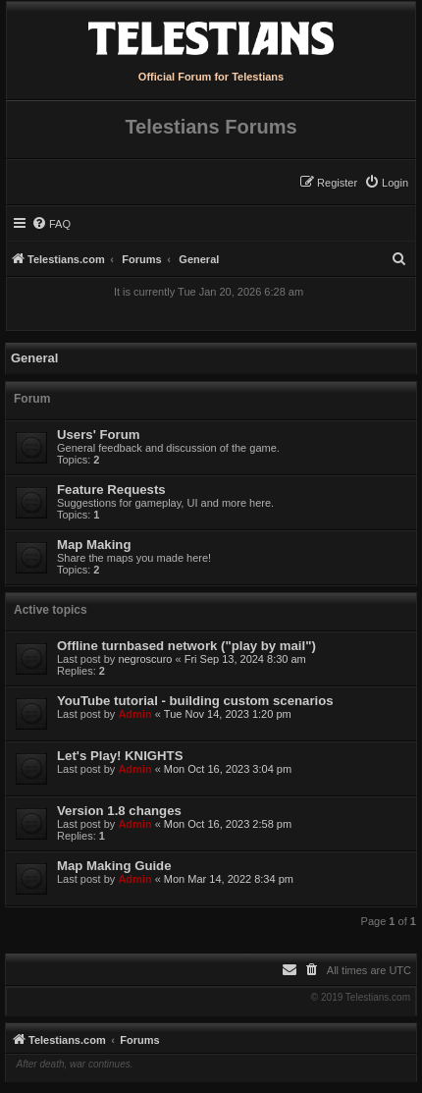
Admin (134, 714)
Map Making (94, 544)
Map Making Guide (114, 865)
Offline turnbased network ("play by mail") (186, 645)
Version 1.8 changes (119, 810)
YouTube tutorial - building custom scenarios (195, 700)
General (34, 358)
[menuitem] (386, 182)
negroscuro (145, 659)
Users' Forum (98, 434)
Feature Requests (111, 489)
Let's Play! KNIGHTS (120, 755)
